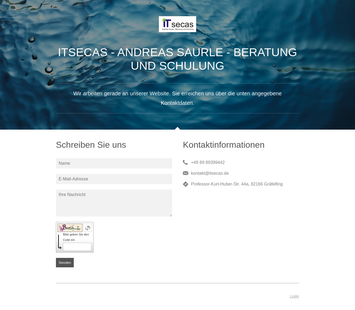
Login (294, 296)
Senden (65, 263)
